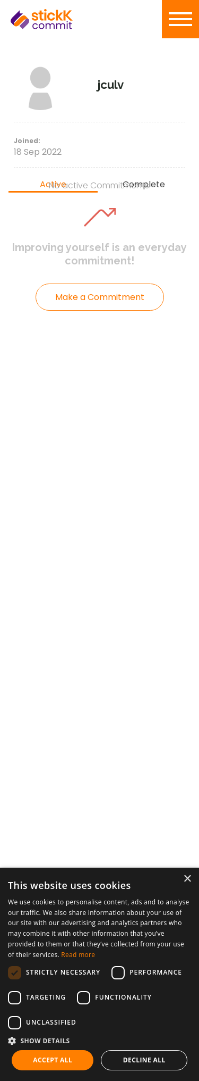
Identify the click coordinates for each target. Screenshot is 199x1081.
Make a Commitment (99, 297)
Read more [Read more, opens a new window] (78, 954)
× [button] (187, 879)
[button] (99, 1040)
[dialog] (99, 974)
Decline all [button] (144, 1060)
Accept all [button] (52, 1060)
